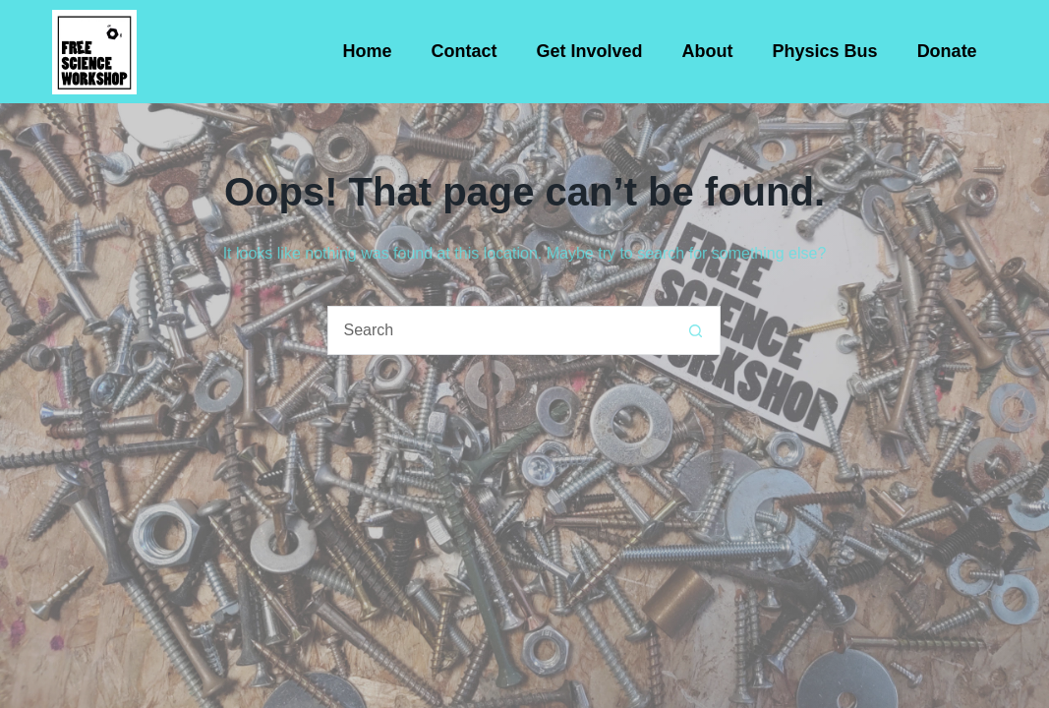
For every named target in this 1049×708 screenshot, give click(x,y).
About (707, 51)
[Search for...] (499, 330)
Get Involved (590, 51)
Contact (464, 51)
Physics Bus (825, 51)
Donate (947, 51)
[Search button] (696, 330)
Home (367, 51)
